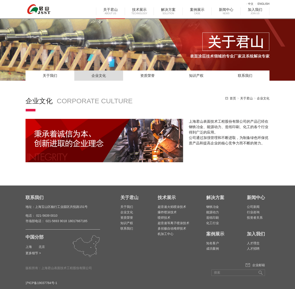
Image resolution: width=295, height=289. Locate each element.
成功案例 (212, 248)
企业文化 (98, 76)
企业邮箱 (258, 265)
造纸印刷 (212, 217)
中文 (250, 3)
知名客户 (212, 243)
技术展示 (139, 11)
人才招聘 (253, 248)
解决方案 (168, 11)
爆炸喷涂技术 (167, 212)
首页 (233, 98)
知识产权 (196, 76)
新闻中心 (226, 11)
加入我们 (255, 11)
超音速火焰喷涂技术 (172, 207)
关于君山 (110, 11)
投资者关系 (255, 217)
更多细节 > (33, 253)
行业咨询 (253, 212)
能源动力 (212, 212)
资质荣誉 (147, 76)
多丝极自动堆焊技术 (172, 228)
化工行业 (212, 223)
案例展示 (197, 11)
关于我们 (50, 76)
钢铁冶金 (212, 207)
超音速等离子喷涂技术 (173, 223)
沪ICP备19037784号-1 (41, 283)
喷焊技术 (164, 217)
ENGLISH (263, 3)
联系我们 (245, 76)
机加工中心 (165, 234)
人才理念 (253, 243)
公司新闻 (253, 207)
